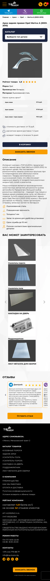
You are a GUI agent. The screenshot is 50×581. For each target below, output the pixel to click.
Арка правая (9, 109)
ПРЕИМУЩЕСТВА (10, 481)
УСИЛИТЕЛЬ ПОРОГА (12, 461)
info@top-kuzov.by (10, 555)
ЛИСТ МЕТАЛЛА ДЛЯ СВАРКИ (16, 471)
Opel (22, 17)
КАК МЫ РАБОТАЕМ (11, 484)
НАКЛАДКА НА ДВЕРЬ (12, 464)
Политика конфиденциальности (17, 491)
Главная (5, 17)
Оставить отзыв (25, 416)
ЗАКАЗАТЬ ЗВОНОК (25, 152)
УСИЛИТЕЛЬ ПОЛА (11, 457)
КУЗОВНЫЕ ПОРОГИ (12, 450)
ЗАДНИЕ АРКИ (9, 454)
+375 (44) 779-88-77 (11, 552)
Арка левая (9, 102)
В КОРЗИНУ (25, 144)
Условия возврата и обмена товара (18, 494)
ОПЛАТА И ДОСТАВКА (12, 487)
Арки (14, 17)
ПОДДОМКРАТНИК (11, 467)
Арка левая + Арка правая (14, 117)
